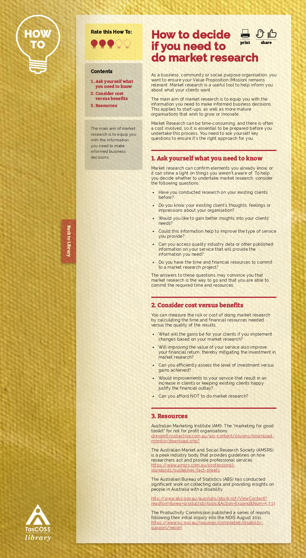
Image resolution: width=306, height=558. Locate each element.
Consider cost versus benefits (112, 96)
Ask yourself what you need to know (115, 84)
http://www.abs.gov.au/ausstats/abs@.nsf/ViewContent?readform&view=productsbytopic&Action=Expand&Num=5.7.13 (213, 501)
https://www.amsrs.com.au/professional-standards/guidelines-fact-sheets (193, 467)
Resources (106, 105)
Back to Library (68, 241)
